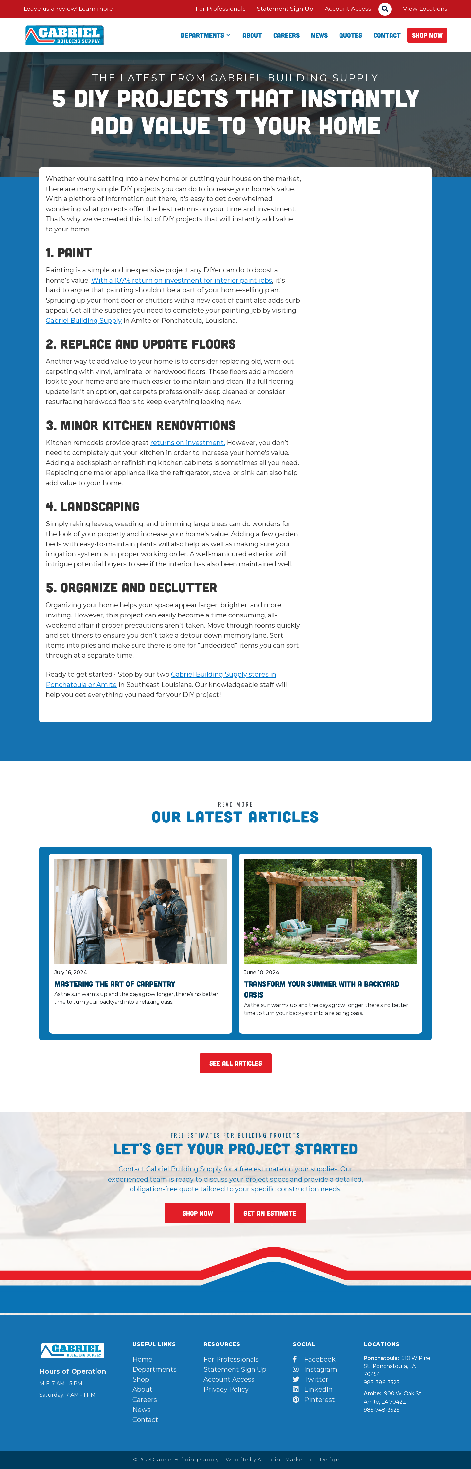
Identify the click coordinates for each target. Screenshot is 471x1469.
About (252, 35)
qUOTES (350, 35)
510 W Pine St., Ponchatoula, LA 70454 (397, 1366)
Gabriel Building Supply (84, 320)
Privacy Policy (226, 1389)
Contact (387, 35)
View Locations (425, 8)
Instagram (315, 1369)
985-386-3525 (382, 1382)
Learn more (96, 8)
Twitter (310, 1379)
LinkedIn (313, 1389)
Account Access (348, 8)
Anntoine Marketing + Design (298, 1460)
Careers (286, 35)
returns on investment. (187, 443)
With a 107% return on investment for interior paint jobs (181, 280)
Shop (140, 1379)
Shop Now (427, 35)
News (319, 35)
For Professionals (221, 8)
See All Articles (235, 1063)
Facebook (314, 1359)
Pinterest (314, 1400)
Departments (154, 1369)
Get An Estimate (269, 1213)
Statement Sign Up (285, 8)
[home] (64, 35)
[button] (206, 35)
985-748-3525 (382, 1410)
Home (142, 1359)
